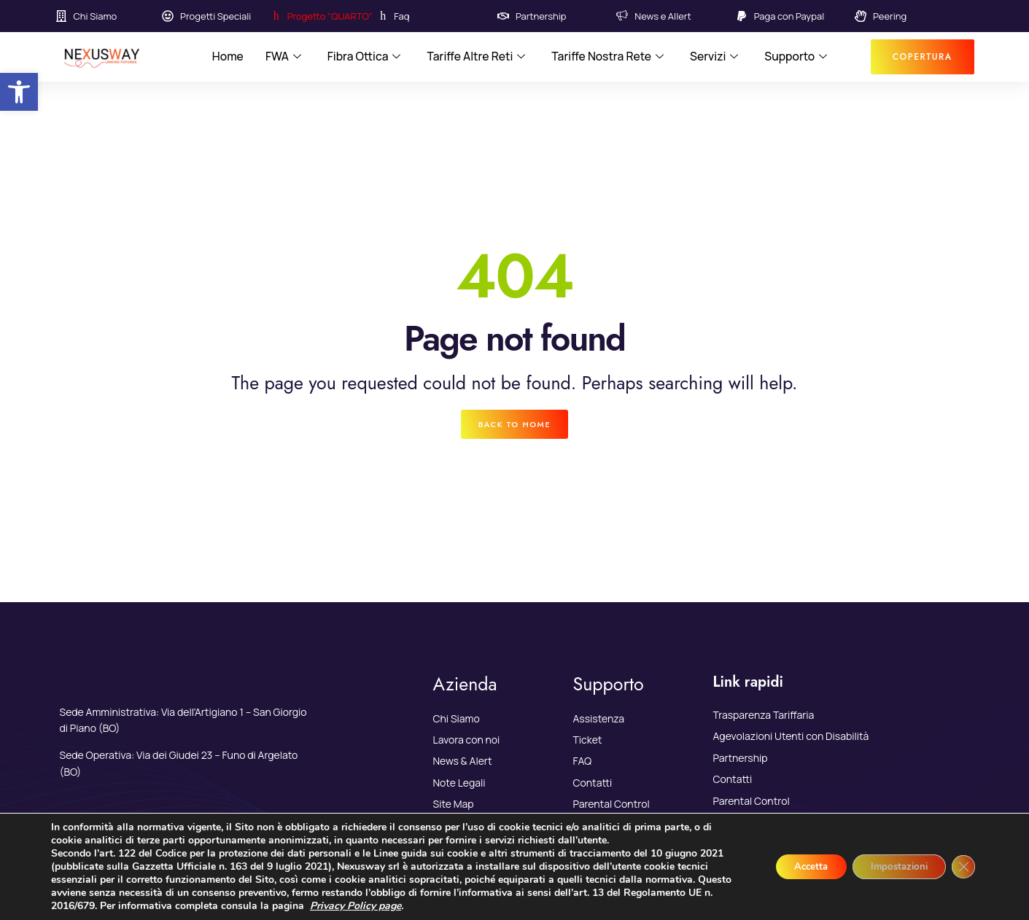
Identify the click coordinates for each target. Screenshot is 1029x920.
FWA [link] (280, 57)
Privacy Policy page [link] (447, 906)
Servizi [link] (716, 57)
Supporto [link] (799, 57)
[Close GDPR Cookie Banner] (962, 867)
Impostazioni (891, 866)
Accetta (793, 866)
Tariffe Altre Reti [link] (475, 57)
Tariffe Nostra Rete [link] (609, 57)
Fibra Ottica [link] (362, 57)
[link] (19, 92)
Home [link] (224, 57)
